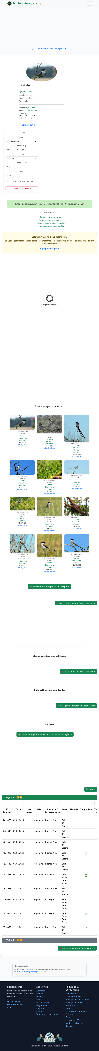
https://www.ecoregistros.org (26, 972)
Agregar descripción (49, 248)
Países (68, 1008)
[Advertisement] (49, 27)
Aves (26, 113)
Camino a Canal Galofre (77, 480)
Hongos (40, 996)
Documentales (43, 1002)
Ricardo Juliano (22, 445)
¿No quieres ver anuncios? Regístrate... (49, 48)
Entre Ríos (76, 482)
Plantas (39, 993)
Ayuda (39, 1011)
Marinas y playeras (74, 1023)
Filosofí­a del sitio (15, 1004)
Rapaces (69, 1026)
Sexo (22, 154)
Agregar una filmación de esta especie (76, 705)
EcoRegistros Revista (75, 1002)
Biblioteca (70, 1005)
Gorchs (22, 436)
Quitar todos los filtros (22, 188)
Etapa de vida (21, 163)
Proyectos (40, 1008)
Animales (40, 990)
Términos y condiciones (47, 1014)
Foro (38, 999)
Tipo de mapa (21, 145)
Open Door (77, 558)
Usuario (22, 137)
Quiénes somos (14, 1001)
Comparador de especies (77, 1011)
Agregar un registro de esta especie (77, 948)
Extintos (69, 1014)
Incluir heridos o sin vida (23, 181)
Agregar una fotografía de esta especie (75, 603)
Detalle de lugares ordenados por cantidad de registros (45, 734)
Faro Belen (49, 439)
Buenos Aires (22, 438)
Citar (9, 1007)
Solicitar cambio (27, 125)
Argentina (22, 440)
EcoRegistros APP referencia (78, 999)
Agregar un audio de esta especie (78, 671)
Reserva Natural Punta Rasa (22, 559)
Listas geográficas (74, 1020)
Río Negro (49, 441)
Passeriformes (31, 110)
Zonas (68, 1017)
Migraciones (42, 1005)
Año (21, 171)
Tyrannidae (30, 108)
